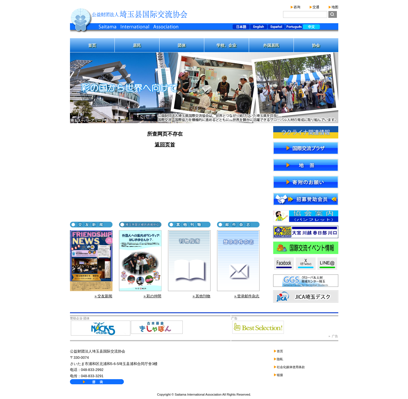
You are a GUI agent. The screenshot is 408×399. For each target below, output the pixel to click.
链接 (280, 375)
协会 (316, 45)
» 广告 (333, 336)
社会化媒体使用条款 (291, 367)
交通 (316, 7)
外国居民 (271, 45)
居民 (137, 45)
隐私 (280, 359)
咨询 (297, 7)
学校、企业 (226, 45)
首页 (92, 45)
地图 (335, 7)
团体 (182, 45)
